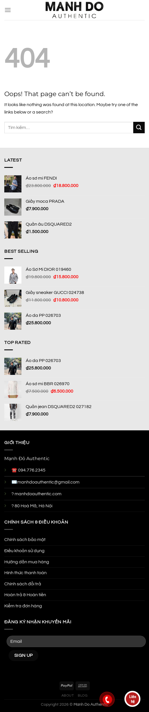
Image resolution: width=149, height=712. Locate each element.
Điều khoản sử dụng (24, 550)
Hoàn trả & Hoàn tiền (25, 594)
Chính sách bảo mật (24, 539)
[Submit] (139, 127)
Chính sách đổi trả (22, 584)
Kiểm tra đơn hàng (23, 606)
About (67, 695)
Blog (83, 695)
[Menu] (7, 10)
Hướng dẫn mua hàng (26, 562)
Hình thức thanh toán (25, 572)
